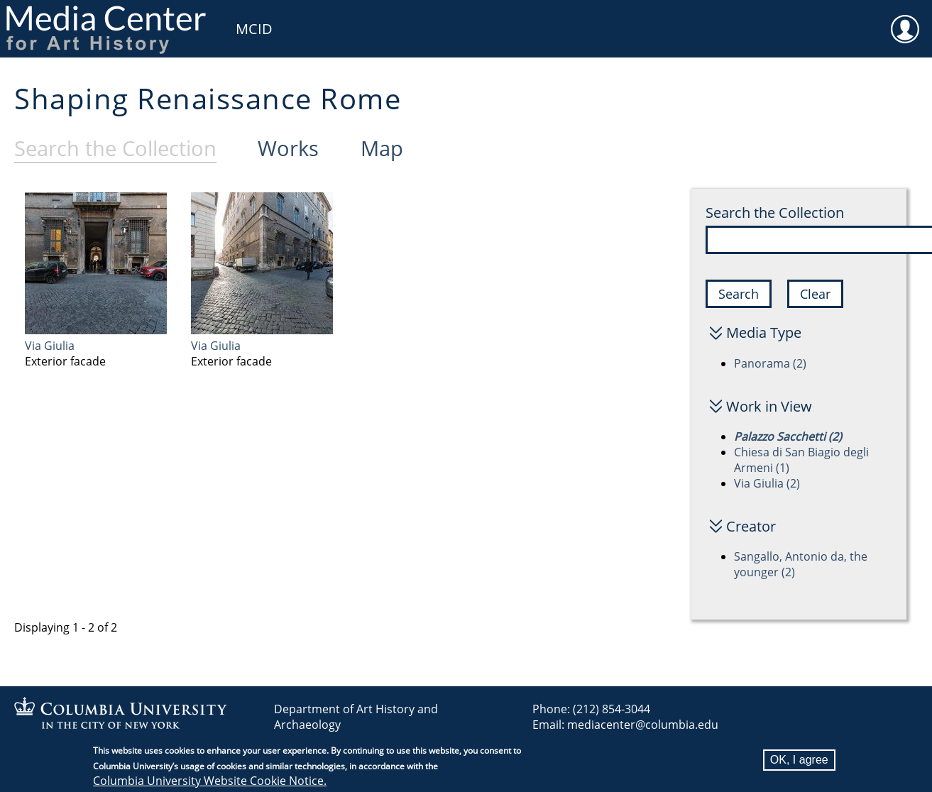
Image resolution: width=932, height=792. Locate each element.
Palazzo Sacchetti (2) (788, 436)
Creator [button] (751, 526)
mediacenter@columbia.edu (642, 724)
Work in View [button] (769, 406)
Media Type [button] (763, 332)
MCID (254, 28)
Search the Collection (775, 212)
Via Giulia (50, 345)
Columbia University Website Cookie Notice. (210, 780)
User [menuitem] (905, 20)
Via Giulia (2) (767, 483)
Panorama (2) (770, 363)
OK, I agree (799, 760)
